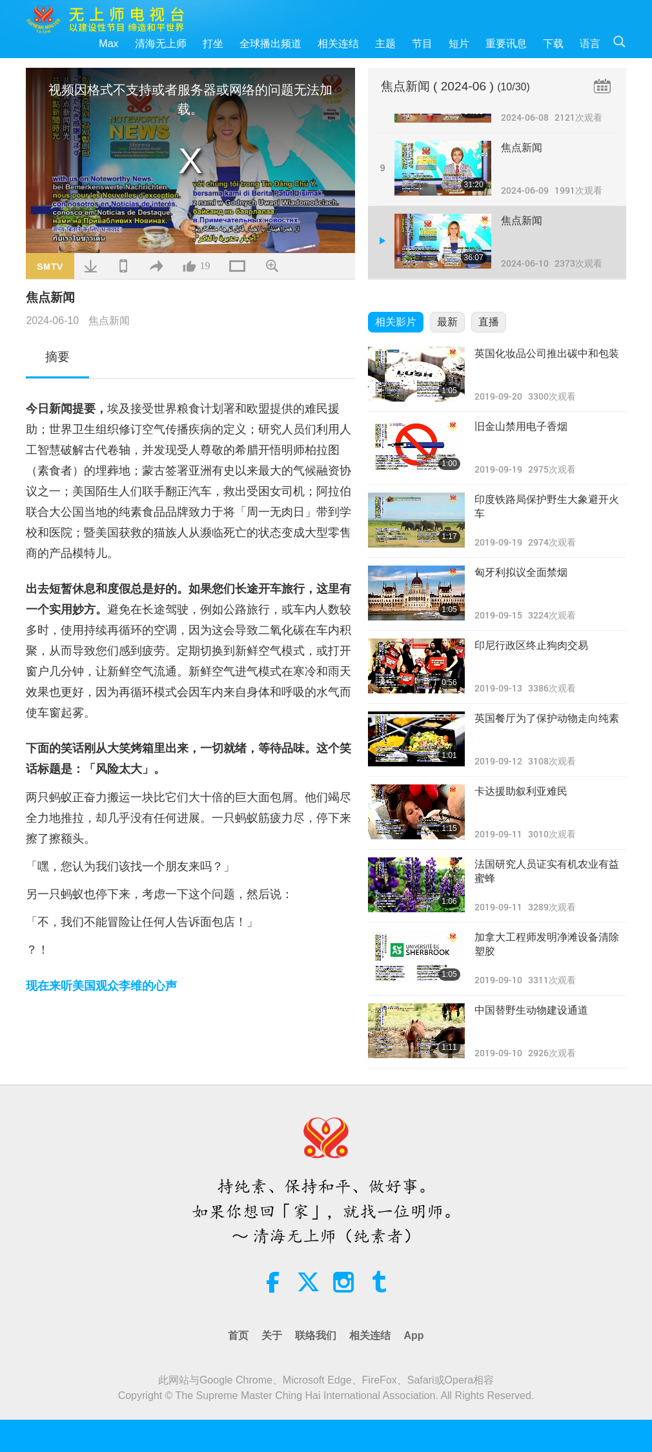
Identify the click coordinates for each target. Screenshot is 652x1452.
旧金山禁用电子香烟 (520, 426)
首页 (238, 1335)
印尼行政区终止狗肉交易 (531, 645)
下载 (553, 43)
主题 (385, 43)
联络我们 (315, 1335)
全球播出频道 (270, 43)
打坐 (213, 43)
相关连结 (338, 43)
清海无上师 (161, 43)
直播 (488, 321)
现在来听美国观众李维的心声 (101, 985)
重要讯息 (506, 43)
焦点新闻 (109, 320)
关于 (271, 1335)
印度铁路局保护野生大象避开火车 (546, 506)
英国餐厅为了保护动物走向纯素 (546, 718)
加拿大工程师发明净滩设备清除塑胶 (546, 944)
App (413, 1335)
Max (108, 43)
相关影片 (395, 321)
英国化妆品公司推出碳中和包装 (546, 353)
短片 (459, 43)
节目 (422, 43)
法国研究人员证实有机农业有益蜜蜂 (546, 871)
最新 (447, 321)
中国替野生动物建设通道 (531, 1010)
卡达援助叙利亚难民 (520, 791)
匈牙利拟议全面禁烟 (520, 572)
